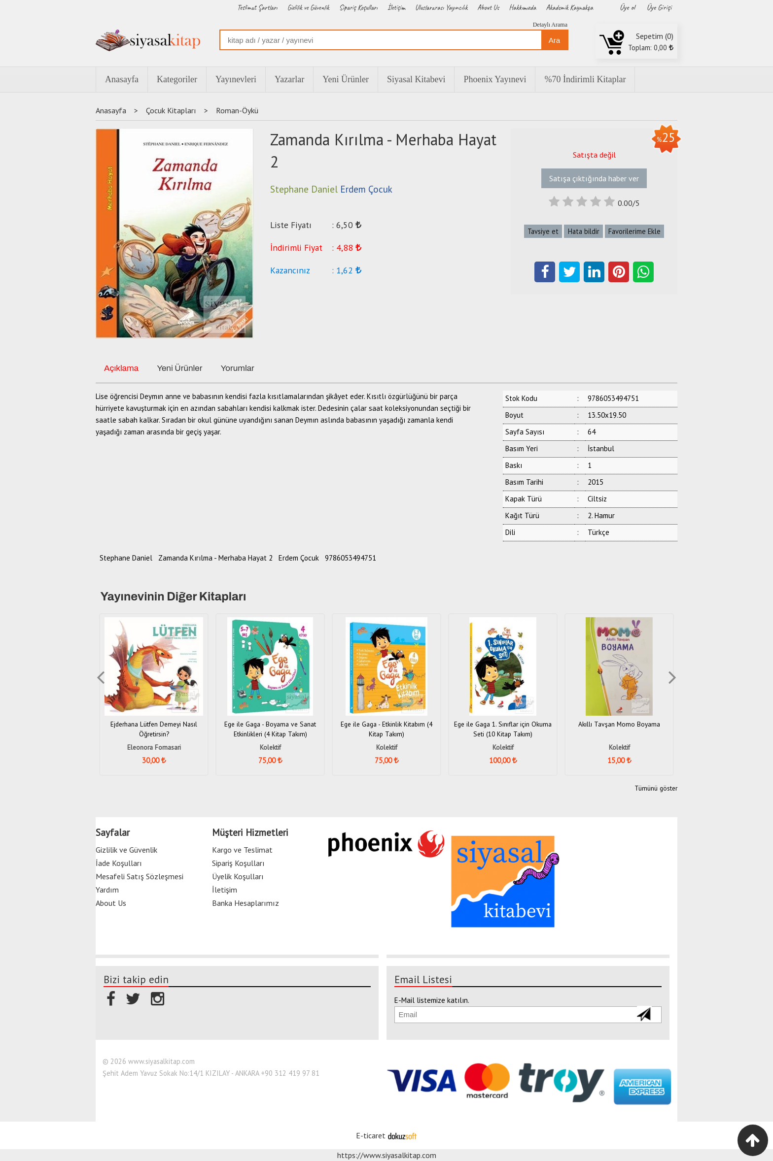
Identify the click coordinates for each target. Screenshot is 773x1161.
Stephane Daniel (126, 558)
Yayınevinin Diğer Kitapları (173, 596)
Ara (554, 40)
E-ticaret (371, 1135)
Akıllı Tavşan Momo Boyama (619, 724)
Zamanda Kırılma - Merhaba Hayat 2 (215, 558)
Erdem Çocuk (299, 558)
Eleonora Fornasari (154, 747)
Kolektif (270, 747)
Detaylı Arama (550, 24)
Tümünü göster (655, 788)
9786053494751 (350, 558)
